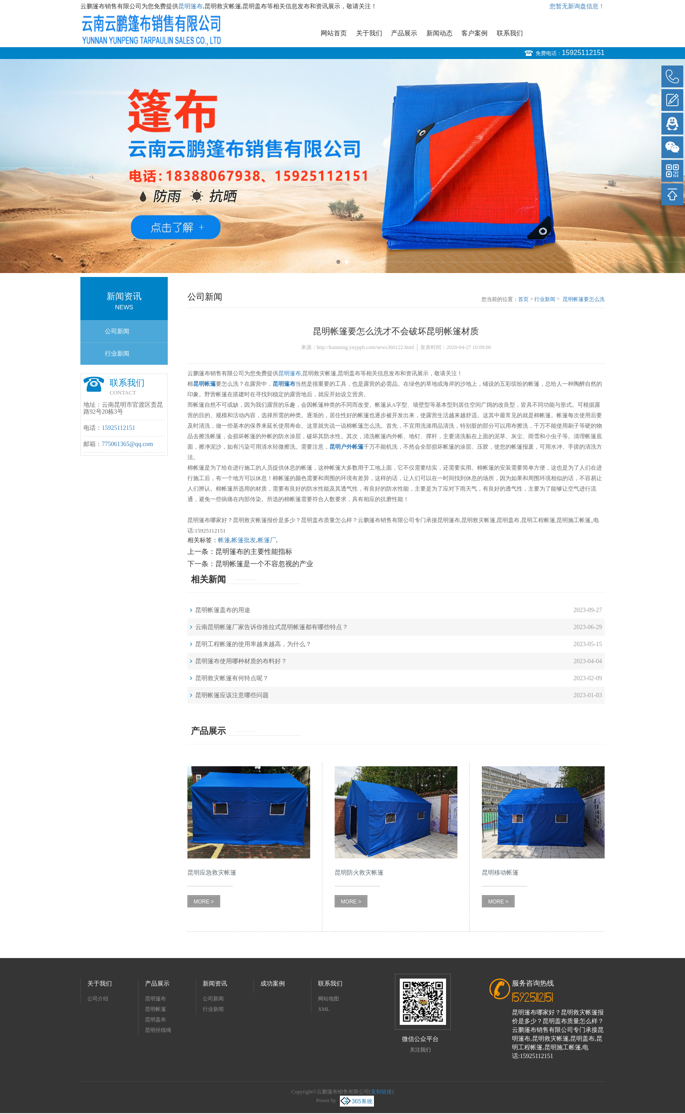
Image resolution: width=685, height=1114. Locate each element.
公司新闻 (117, 331)
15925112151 (583, 52)
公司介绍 (97, 999)
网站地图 (328, 999)
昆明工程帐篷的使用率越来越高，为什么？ (253, 644)
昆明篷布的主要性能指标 (253, 551)
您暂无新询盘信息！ (577, 6)
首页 (523, 299)
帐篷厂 (267, 540)
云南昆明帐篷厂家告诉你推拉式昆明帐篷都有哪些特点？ (271, 627)
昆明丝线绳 (158, 1030)
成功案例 (272, 983)
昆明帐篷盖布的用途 (222, 610)
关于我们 (369, 33)
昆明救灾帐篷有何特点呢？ (232, 678)
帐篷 (224, 540)
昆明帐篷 (155, 1009)
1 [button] (338, 262)
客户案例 (474, 33)
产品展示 (404, 33)
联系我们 (510, 33)
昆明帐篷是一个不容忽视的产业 (264, 563)
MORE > (204, 902)
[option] (342, 166)
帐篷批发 (244, 540)
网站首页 (334, 33)
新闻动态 (439, 33)
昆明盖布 (155, 1020)
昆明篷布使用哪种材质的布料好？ (241, 661)
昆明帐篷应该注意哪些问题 (232, 695)
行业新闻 (117, 353)
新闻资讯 (215, 983)
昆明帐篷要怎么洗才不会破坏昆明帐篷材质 (584, 299)
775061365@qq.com (127, 444)
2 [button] (347, 262)
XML (324, 1009)
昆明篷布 (190, 6)
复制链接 (381, 1092)
